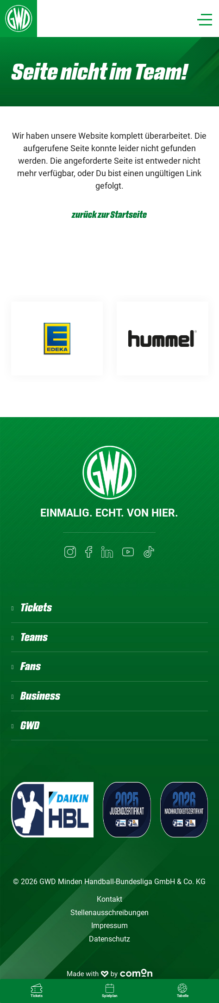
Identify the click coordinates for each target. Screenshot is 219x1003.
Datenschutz (109, 939)
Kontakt (109, 899)
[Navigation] (204, 19)
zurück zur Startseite (109, 215)
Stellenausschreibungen (109, 912)
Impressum (109, 925)
